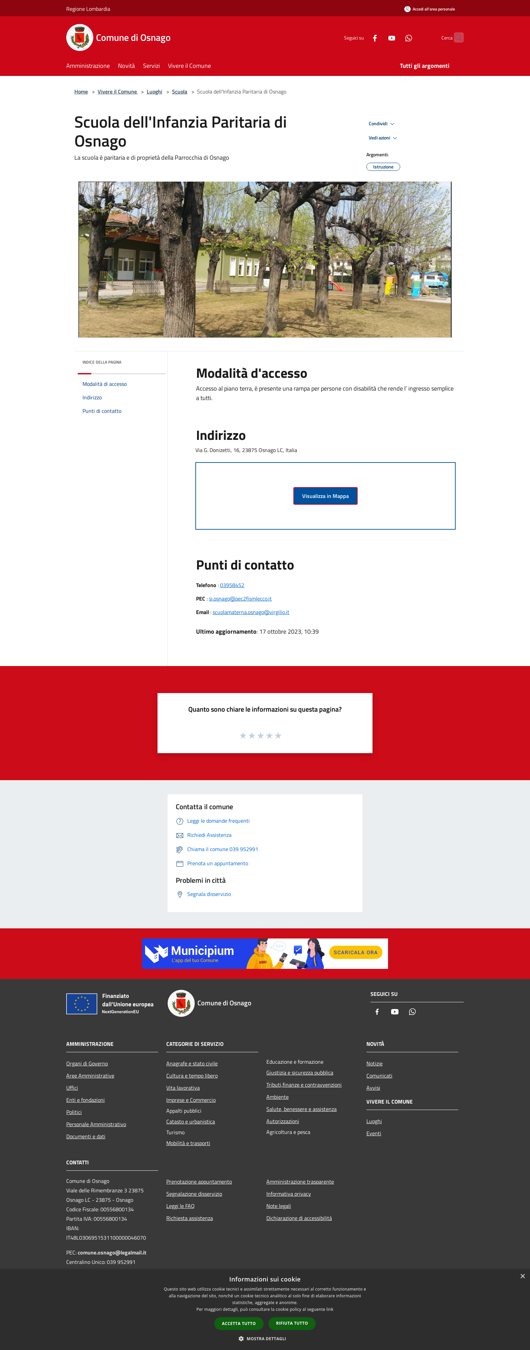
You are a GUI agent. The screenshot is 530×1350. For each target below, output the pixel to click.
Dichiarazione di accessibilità (299, 1218)
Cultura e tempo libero (192, 1075)
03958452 (232, 585)
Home (81, 91)
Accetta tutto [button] (239, 1323)
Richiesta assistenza (189, 1218)
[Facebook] (361, 37)
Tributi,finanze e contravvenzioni (304, 1085)
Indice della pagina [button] (101, 362)
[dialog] (265, 1309)
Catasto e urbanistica (190, 1121)
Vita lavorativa (183, 1088)
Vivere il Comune (118, 91)
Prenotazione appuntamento (199, 1181)
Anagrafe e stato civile (192, 1063)
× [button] (522, 1276)
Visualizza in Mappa (325, 496)
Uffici (72, 1088)
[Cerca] (456, 37)
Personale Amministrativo (96, 1124)
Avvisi (373, 1088)
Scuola (179, 91)
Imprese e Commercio (191, 1100)
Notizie (374, 1063)
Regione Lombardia (88, 9)
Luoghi (154, 91)
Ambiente (277, 1097)
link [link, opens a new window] (330, 1309)
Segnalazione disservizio (194, 1194)
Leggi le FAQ (180, 1206)
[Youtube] (378, 37)
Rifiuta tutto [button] (292, 1323)
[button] (265, 1338)
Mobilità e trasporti (188, 1143)
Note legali (278, 1206)
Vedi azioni (384, 138)
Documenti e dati (85, 1136)
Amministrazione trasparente (300, 1181)
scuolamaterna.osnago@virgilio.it (251, 612)
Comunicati (379, 1075)
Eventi (373, 1133)
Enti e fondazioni (85, 1100)
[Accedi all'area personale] (429, 9)
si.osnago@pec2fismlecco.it (240, 598)
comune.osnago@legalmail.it (112, 1252)
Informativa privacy (288, 1194)
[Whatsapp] (395, 37)
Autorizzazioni (282, 1121)
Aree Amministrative (90, 1075)
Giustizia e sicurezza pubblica (299, 1072)
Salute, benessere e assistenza (301, 1109)
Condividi (382, 124)
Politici (74, 1112)
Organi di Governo (87, 1063)
